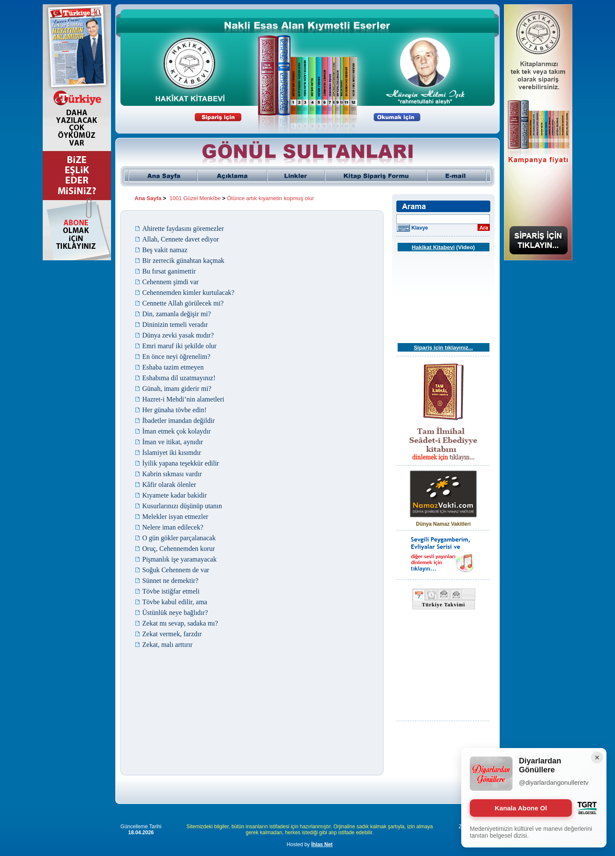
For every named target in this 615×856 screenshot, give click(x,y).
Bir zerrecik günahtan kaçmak (183, 260)
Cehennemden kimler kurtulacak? (188, 292)
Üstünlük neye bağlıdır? (175, 612)
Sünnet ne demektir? (170, 580)
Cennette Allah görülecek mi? (183, 303)
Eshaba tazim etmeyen (173, 367)
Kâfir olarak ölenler (169, 484)
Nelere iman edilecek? (172, 527)
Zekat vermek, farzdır (172, 634)
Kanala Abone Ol (520, 808)
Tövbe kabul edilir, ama (174, 602)
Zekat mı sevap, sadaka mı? (180, 623)
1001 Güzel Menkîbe (195, 198)
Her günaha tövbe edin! (174, 409)
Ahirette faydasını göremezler (183, 228)
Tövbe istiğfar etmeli (170, 591)
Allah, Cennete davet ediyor (180, 239)
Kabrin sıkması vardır (172, 473)
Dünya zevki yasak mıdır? (178, 335)
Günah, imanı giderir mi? (176, 388)
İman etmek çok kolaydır (176, 431)
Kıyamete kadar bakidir (174, 495)
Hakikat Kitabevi (433, 247)
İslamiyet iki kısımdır (171, 452)
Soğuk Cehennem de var (175, 570)
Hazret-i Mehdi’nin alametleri (183, 399)
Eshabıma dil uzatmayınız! (179, 377)
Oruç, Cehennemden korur (178, 548)
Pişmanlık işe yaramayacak (179, 559)
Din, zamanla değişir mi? (176, 313)
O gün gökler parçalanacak (179, 538)
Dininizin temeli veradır (175, 324)
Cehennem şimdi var (170, 281)
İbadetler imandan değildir (178, 420)
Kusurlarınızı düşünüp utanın (182, 506)
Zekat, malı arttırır (167, 644)
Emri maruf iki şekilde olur (179, 345)
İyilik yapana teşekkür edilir (180, 463)
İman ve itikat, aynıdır (172, 441)
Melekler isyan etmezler (175, 516)
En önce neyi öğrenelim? (176, 356)
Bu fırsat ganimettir (169, 271)
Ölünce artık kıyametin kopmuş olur (270, 198)
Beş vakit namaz (164, 249)
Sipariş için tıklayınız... (443, 347)
